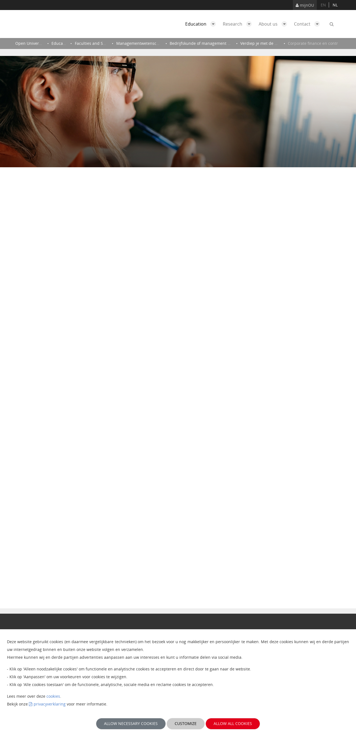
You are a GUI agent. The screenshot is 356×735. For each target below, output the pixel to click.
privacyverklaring (50, 704)
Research (238, 24)
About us (274, 24)
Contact (308, 24)
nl (335, 5)
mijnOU (305, 5)
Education (202, 24)
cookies (53, 696)
